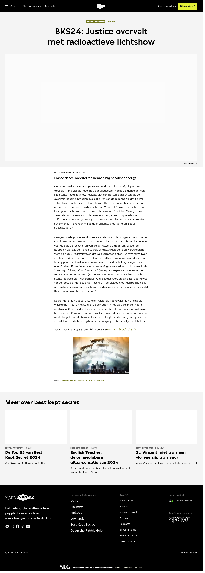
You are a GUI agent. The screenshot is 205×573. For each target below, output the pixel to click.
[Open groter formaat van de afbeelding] (101, 355)
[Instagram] (12, 526)
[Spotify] (7, 526)
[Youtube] (28, 526)
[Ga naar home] (101, 6)
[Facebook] (17, 526)
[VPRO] (179, 520)
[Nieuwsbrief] (187, 6)
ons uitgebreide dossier (121, 329)
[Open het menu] (10, 6)
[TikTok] (23, 526)
